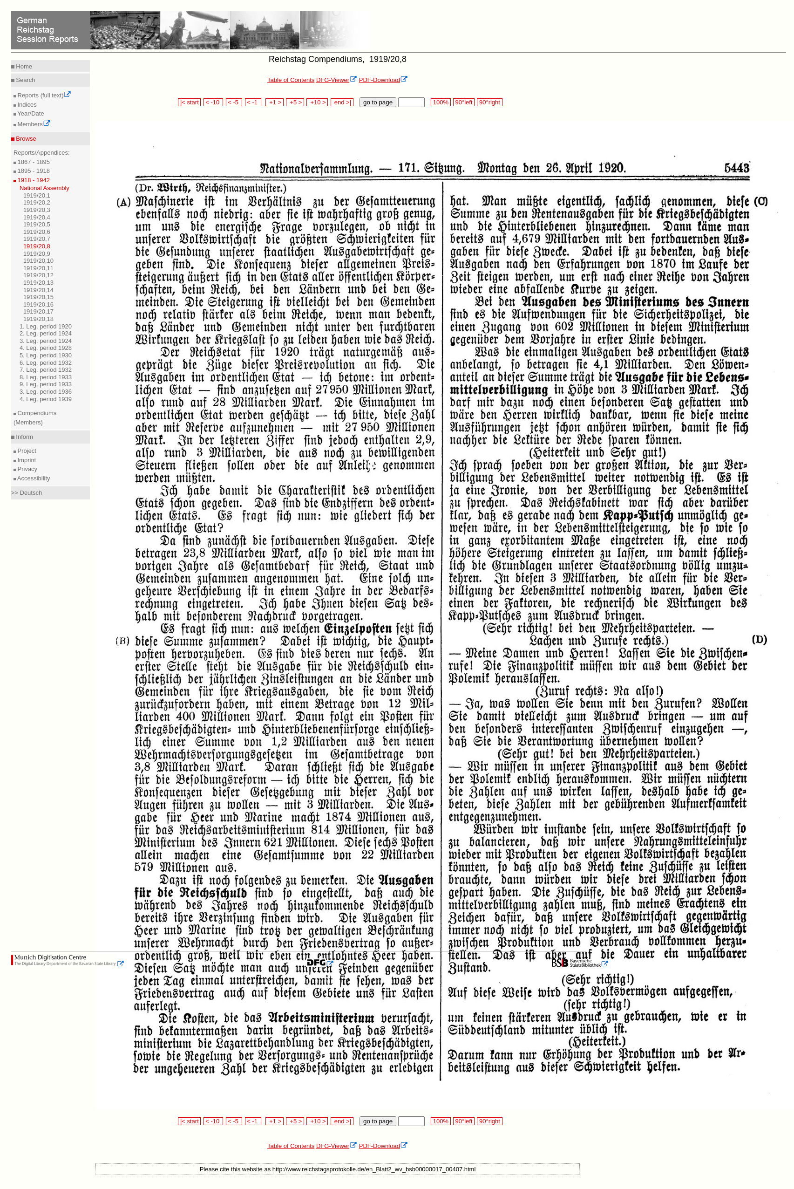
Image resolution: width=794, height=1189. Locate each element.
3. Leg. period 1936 (46, 391)
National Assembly (44, 187)
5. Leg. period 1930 (46, 355)
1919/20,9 (36, 253)
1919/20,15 (38, 297)
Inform (23, 436)
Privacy (26, 468)
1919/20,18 (38, 318)
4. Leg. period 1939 (46, 399)
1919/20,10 (38, 260)
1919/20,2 (36, 202)
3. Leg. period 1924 (46, 340)
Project (26, 450)
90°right (489, 102)
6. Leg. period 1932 (46, 362)
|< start (189, 102)
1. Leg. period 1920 (46, 326)
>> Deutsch (26, 492)
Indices (26, 104)
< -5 (234, 102)
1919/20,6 (36, 231)
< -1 (253, 102)
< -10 (213, 102)
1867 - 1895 (33, 161)
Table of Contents (290, 79)
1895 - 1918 (33, 170)
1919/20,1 (36, 195)
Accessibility (33, 478)
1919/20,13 (38, 282)
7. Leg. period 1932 (46, 369)
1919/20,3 (36, 209)
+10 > (317, 102)
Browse (25, 138)
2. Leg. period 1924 (46, 333)
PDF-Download (383, 79)
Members (33, 124)
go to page (378, 102)
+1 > (274, 102)
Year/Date (30, 113)
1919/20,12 (38, 275)
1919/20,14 (38, 290)
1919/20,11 (38, 268)
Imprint (26, 460)
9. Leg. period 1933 (46, 384)
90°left (464, 102)
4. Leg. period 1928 (46, 347)
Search (24, 79)
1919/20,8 (36, 246)
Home (23, 66)
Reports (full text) (44, 95)
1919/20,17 (38, 311)
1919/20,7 (36, 238)
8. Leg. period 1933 (46, 377)
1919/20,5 (36, 224)
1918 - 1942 (33, 180)
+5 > (295, 102)
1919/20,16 (38, 304)
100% (440, 102)
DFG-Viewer (336, 79)
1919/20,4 (36, 217)
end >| (342, 102)
